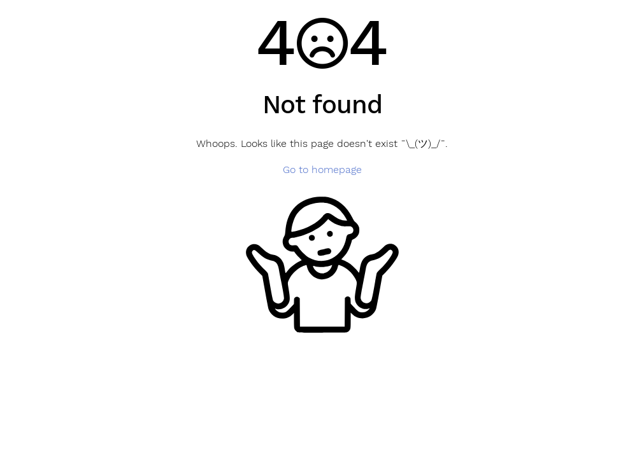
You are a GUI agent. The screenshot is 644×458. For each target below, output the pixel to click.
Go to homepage (322, 169)
